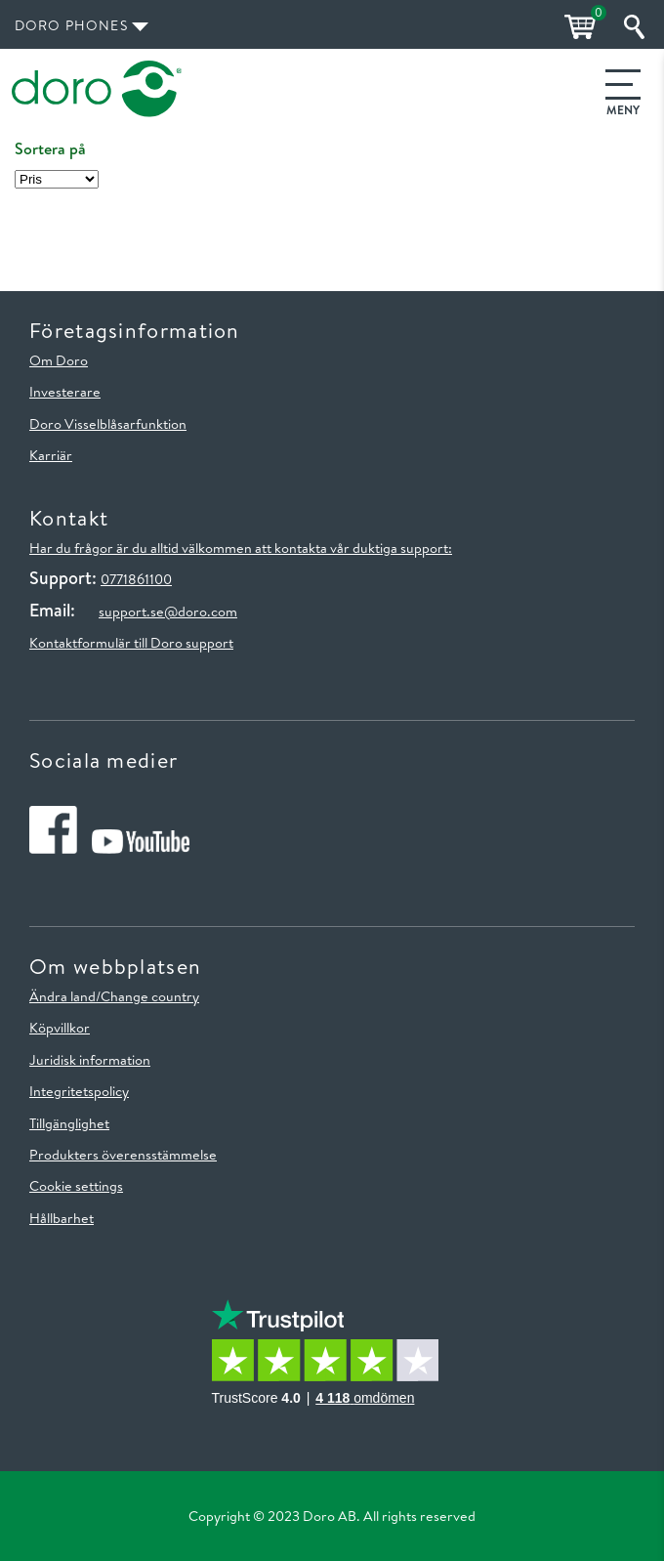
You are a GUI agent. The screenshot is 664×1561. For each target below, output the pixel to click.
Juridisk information (89, 1060)
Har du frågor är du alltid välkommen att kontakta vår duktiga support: (240, 548)
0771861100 (136, 579)
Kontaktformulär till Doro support (131, 643)
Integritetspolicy (79, 1091)
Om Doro (58, 360)
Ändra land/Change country (114, 996)
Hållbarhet (61, 1218)
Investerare (65, 391)
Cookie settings (76, 1186)
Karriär (50, 455)
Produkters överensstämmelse (123, 1154)
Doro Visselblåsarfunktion (108, 424)
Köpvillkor (59, 1027)
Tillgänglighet (69, 1123)
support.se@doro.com (168, 611)
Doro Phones (71, 25)
